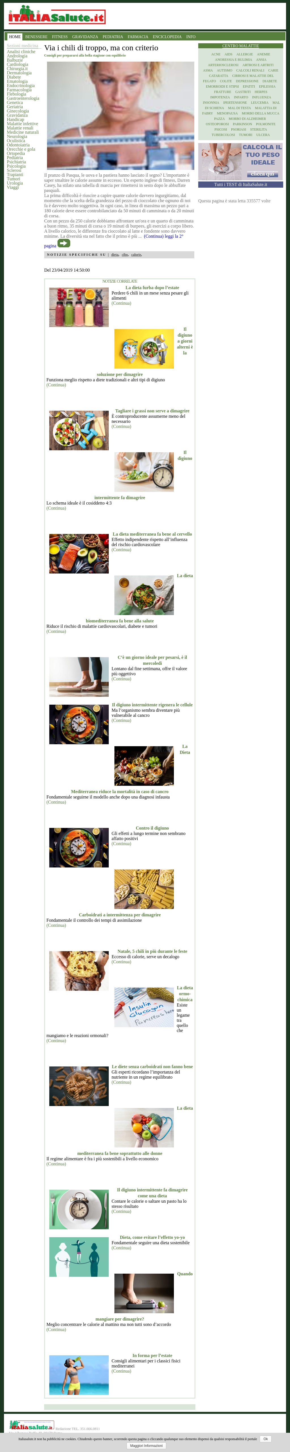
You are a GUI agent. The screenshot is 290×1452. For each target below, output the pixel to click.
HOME (15, 37)
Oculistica (16, 140)
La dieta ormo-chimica (185, 993)
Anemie (263, 54)
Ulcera (263, 135)
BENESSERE (36, 37)
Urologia (15, 183)
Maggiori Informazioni (146, 1446)
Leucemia (259, 103)
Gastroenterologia (23, 98)
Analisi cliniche (21, 51)
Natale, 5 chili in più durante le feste (152, 951)
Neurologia (17, 136)
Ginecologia (18, 111)
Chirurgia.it (17, 68)
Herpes (261, 92)
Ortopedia (16, 153)
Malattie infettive (22, 123)
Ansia (261, 60)
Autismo (225, 70)
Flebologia (16, 94)
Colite (226, 81)
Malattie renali (20, 127)
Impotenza (220, 97)
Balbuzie (15, 60)
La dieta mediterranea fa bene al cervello (152, 534)
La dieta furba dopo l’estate (152, 287)
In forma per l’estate (152, 1355)
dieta (114, 255)
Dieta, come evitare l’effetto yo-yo (152, 1237)
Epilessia (267, 86)
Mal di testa (239, 108)
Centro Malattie (240, 46)
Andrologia (17, 55)
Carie (273, 70)
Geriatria (15, 106)
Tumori (13, 178)
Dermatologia (19, 72)
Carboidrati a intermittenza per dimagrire (120, 914)
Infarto (241, 97)
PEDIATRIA (113, 37)
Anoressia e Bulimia (233, 60)
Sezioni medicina (22, 45)
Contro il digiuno (152, 828)
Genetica (15, 102)
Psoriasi (238, 129)
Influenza (261, 97)
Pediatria (15, 157)
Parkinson (242, 124)
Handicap (15, 119)
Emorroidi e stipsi (222, 86)
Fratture (222, 92)
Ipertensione (235, 103)
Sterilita (258, 129)
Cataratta (218, 76)
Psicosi (220, 129)
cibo (125, 255)
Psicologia (16, 166)
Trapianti (15, 174)
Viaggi (13, 187)
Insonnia (211, 103)
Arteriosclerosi (223, 65)
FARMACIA (138, 37)
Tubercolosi (223, 135)
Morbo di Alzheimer (247, 119)
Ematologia (17, 81)
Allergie (244, 54)
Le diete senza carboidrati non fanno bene (152, 1066)
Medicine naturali (23, 132)
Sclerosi (14, 170)
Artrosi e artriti (258, 65)
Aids (229, 54)
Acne (216, 54)
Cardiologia (17, 64)
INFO (191, 37)
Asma (208, 70)
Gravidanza (17, 115)
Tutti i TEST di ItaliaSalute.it (240, 184)
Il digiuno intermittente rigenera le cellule (152, 704)
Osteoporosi (217, 124)
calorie (136, 255)
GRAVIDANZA (85, 37)
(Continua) (121, 303)
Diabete (14, 77)
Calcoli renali (250, 70)
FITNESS (60, 37)
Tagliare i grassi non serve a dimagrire (152, 410)
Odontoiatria (18, 144)
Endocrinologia (21, 85)
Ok (265, 1439)
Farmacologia (19, 89)
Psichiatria (16, 161)
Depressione (247, 81)
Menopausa (227, 113)
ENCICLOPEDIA (167, 37)
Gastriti (243, 92)
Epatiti (249, 86)
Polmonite (266, 124)
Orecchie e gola (21, 149)
